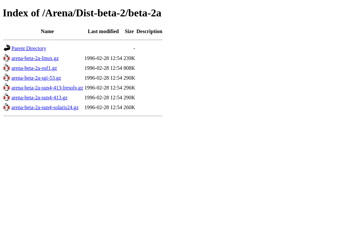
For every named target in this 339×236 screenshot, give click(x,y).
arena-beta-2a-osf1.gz (34, 68)
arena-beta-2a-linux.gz (35, 58)
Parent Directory (28, 48)
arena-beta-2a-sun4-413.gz (39, 97)
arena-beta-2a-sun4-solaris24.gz (45, 107)
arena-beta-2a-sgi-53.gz (36, 78)
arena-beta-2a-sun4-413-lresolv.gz (47, 87)
